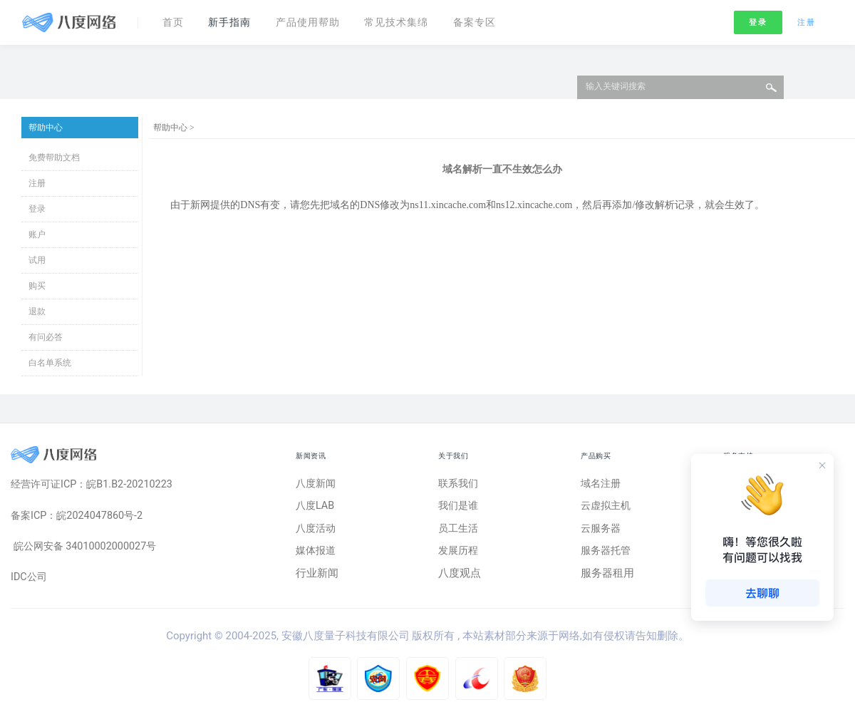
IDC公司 (30, 580)
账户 (37, 234)
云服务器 (602, 530)
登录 (758, 20)
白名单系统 (49, 363)
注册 (806, 20)
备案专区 (494, 20)
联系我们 (459, 484)
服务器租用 (607, 576)
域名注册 (602, 484)
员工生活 (459, 530)
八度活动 (317, 530)
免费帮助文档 (54, 157)
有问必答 (45, 337)
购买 (37, 286)
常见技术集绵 (411, 20)
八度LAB (316, 507)
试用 (37, 260)
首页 (174, 20)
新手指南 (234, 20)
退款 (37, 311)
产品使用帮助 (317, 20)
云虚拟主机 (607, 507)
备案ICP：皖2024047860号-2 (80, 516)
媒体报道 (317, 553)
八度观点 (459, 576)
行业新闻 (317, 576)
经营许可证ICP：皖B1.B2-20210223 (96, 484)
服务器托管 (607, 553)
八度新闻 (317, 484)
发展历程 (459, 553)
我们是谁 (459, 507)
